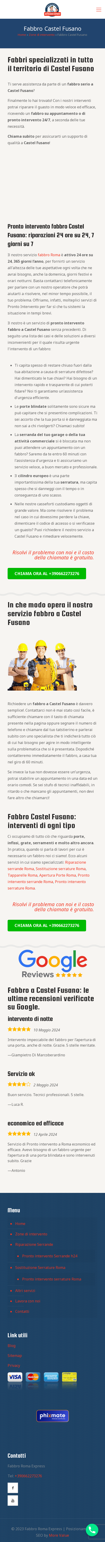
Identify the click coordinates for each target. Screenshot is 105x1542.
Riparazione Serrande (34, 1244)
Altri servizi (25, 1290)
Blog (11, 1345)
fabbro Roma (49, 254)
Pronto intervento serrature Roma (51, 1279)
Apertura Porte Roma (57, 875)
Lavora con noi (27, 1301)
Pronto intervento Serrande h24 (49, 1256)
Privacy (14, 1365)
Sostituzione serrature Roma (61, 868)
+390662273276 (28, 1475)
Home (22, 35)
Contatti (22, 1311)
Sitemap (15, 1355)
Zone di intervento (42, 35)
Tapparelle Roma (22, 875)
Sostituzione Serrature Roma (40, 1267)
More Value (59, 1535)
